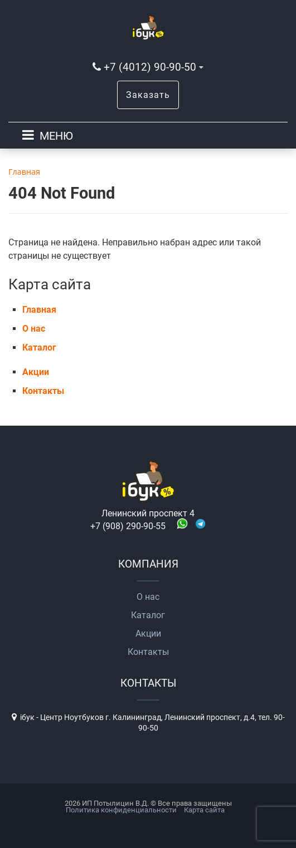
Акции (35, 372)
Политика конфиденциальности (121, 810)
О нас (33, 328)
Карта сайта (204, 810)
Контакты (43, 391)
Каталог (39, 347)
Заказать (148, 95)
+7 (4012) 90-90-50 (150, 67)
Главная (39, 309)
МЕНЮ (56, 135)
